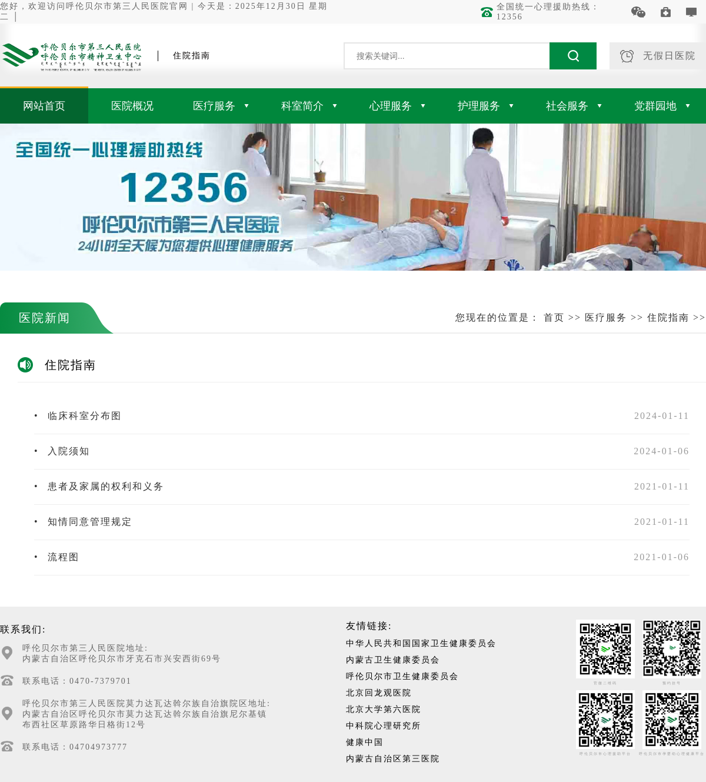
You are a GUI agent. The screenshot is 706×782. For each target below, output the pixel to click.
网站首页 (44, 106)
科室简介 (309, 106)
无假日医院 (658, 56)
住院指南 (668, 317)
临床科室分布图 (78, 416)
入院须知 (62, 451)
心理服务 (397, 106)
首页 (554, 317)
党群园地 (662, 106)
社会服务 (574, 106)
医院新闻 (45, 317)
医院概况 (132, 106)
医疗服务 (221, 106)
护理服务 (486, 106)
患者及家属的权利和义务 (99, 486)
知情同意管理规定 (83, 522)
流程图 (56, 557)
